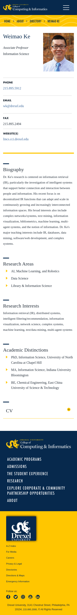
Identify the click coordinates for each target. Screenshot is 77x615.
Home (7, 21)
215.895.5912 (12, 88)
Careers (10, 558)
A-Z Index (11, 546)
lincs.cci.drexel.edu (16, 139)
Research (15, 480)
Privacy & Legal (14, 563)
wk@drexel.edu (13, 106)
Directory (35, 21)
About (20, 21)
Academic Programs (24, 459)
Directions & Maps (15, 575)
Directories (11, 569)
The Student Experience (27, 473)
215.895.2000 (30, 609)
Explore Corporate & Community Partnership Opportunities (36, 490)
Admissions (17, 466)
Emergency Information (18, 581)
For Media (11, 552)
